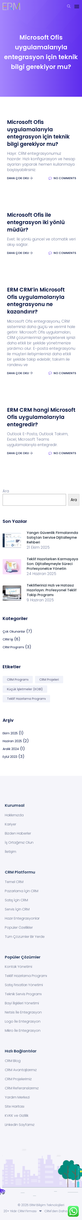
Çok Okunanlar (14, 631)
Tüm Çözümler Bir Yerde (25, 936)
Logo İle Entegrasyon (22, 1021)
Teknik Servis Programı (23, 994)
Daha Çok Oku (20, 178)
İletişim (10, 851)
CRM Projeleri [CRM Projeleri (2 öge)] (49, 679)
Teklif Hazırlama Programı (26, 975)
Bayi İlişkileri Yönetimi (22, 1003)
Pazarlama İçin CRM (21, 890)
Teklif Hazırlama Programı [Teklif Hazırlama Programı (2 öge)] (26, 699)
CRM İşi (8, 639)
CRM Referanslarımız (22, 1088)
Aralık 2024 (11, 749)
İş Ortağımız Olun (19, 842)
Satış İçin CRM (16, 900)
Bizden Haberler (18, 833)
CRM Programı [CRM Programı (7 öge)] (17, 679)
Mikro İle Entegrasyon (22, 1030)
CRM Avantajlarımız (21, 1069)
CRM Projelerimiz (18, 1079)
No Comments (62, 178)
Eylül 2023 (10, 757)
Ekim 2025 (10, 733)
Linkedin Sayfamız (20, 1124)
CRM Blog (13, 1060)
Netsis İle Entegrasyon (23, 1012)
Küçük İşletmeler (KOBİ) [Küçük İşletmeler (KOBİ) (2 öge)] (25, 689)
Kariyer (10, 824)
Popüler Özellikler (19, 927)
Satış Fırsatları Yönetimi (24, 984)
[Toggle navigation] (76, 6)
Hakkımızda (14, 815)
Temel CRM (14, 881)
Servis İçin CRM (17, 909)
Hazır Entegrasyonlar (22, 918)
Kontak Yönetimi (18, 966)
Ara (6, 491)
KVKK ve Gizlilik (16, 1115)
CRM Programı (13, 647)
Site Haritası (14, 1106)
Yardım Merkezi (17, 1097)
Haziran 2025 (12, 741)
